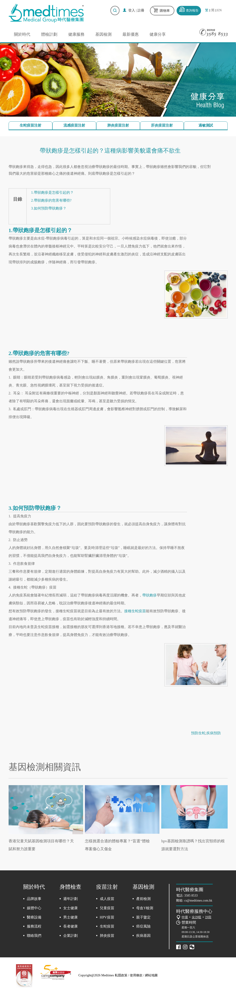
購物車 (165, 10)
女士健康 (70, 908)
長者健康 (70, 926)
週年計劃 (70, 899)
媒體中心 (34, 908)
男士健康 (70, 917)
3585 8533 (191, 895)
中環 (185, 917)
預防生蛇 (198, 733)
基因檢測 (103, 34)
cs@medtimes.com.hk (198, 900)
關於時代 (22, 34)
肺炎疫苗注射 (118, 125)
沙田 (208, 917)
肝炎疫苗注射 (162, 125)
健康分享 (158, 34)
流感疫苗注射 (74, 125)
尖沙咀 (196, 917)
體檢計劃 (49, 34)
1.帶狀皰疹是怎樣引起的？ (52, 192)
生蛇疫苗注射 (30, 125)
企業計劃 (70, 935)
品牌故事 (34, 899)
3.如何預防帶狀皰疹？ (48, 208)
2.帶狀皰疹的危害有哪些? (51, 200)
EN (219, 10)
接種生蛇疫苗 (135, 611)
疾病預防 (213, 733)
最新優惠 (130, 34)
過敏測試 (206, 125)
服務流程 (34, 926)
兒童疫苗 (107, 908)
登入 (131, 10)
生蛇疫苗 (107, 926)
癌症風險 (143, 926)
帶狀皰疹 (149, 595)
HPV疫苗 (107, 917)
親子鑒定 (143, 917)
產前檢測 (143, 899)
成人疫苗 (107, 899)
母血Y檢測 (144, 908)
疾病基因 (143, 935)
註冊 (141, 10)
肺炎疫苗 (107, 935)
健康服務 (76, 34)
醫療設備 (34, 917)
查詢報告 (192, 10)
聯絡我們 (34, 935)
